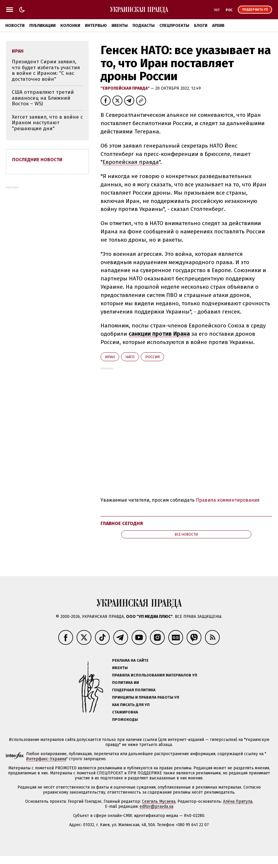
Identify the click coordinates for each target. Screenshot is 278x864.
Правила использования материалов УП (154, 675)
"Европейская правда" (126, 88)
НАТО (130, 357)
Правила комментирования (228, 500)
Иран (110, 357)
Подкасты (143, 25)
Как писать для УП (131, 704)
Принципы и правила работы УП (145, 697)
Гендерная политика (134, 690)
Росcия (152, 357)
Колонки (70, 25)
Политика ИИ (125, 682)
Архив (218, 25)
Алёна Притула (237, 801)
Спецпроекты (174, 25)
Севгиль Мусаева (158, 801)
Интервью (96, 25)
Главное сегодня (122, 523)
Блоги (200, 25)
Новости (15, 25)
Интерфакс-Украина (46, 758)
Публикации (42, 25)
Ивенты (119, 25)
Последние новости (37, 159)
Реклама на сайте (130, 660)
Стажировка (125, 712)
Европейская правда (131, 162)
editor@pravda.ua (156, 806)
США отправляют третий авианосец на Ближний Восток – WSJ (43, 98)
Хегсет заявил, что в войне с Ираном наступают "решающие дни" (47, 123)
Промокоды (125, 719)
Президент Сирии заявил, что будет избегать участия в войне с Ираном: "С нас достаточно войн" (46, 70)
